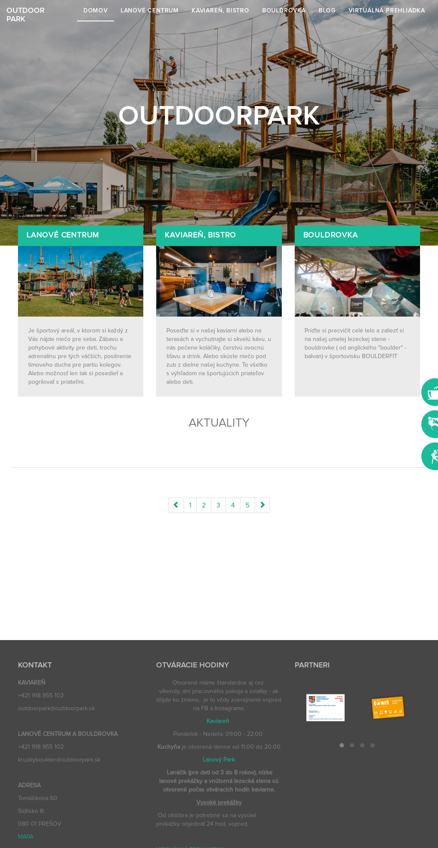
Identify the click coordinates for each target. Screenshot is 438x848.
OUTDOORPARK (25, 14)
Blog (327, 11)
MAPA (25, 837)
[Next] (262, 505)
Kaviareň (218, 721)
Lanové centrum (150, 11)
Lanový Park (219, 760)
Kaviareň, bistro (220, 11)
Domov (95, 11)
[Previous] (176, 505)
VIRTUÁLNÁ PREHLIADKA (387, 11)
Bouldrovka (284, 11)
